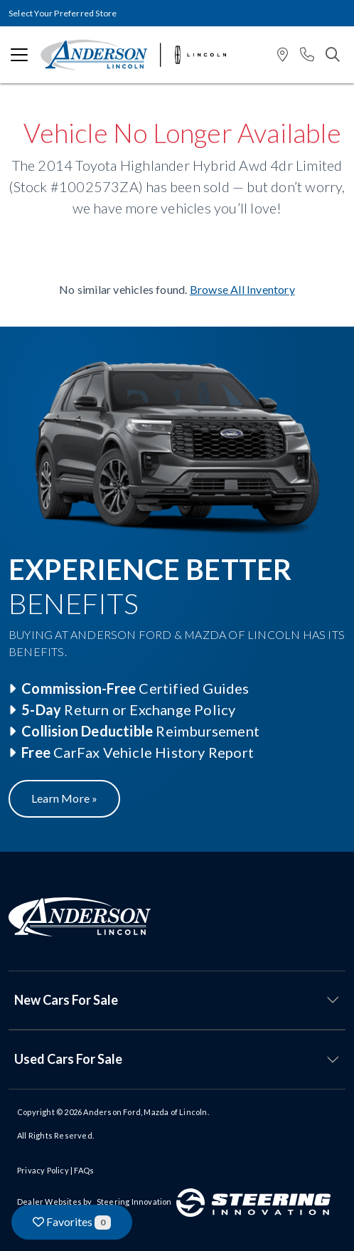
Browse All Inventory (242, 289)
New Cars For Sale (66, 1000)
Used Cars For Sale (68, 1059)
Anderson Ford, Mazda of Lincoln (145, 1112)
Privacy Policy (43, 1170)
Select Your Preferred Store (63, 13)
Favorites (72, 1222)
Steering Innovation (134, 1201)
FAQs (84, 1170)
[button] (282, 55)
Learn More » (64, 798)
